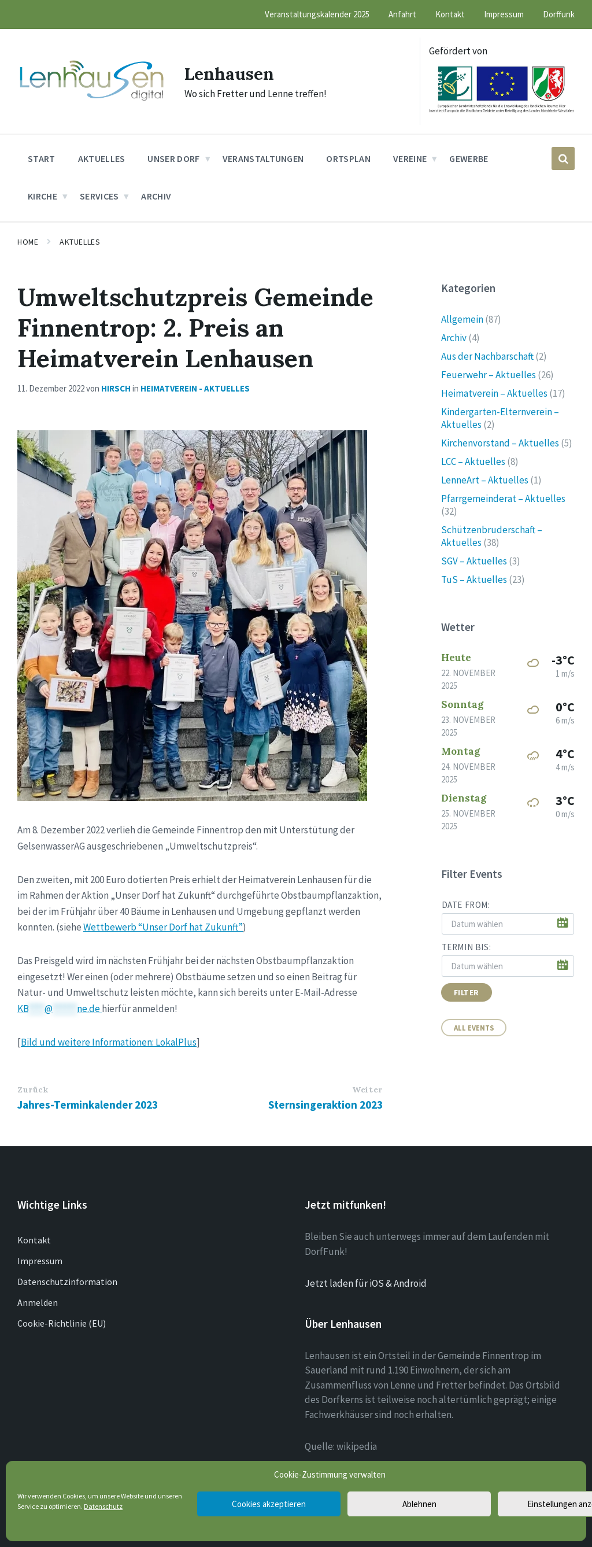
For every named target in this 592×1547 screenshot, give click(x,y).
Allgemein (462, 319)
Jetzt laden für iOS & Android (366, 1283)
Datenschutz (103, 1506)
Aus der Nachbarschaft (487, 356)
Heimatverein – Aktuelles (494, 393)
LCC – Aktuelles (473, 461)
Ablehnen (419, 1503)
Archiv (454, 337)
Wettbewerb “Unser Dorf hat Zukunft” (163, 927)
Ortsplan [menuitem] (348, 158)
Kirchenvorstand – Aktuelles (500, 443)
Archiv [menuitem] (156, 196)
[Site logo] (92, 100)
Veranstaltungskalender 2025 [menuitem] (317, 14)
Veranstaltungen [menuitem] (263, 158)
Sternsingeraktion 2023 (325, 1105)
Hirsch (116, 388)
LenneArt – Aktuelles (484, 480)
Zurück (32, 1089)
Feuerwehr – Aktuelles (488, 374)
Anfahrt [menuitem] (402, 14)
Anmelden (37, 1302)
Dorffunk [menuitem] (559, 14)
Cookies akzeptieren (269, 1503)
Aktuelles (80, 242)
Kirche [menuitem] (42, 196)
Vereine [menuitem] (410, 158)
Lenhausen (229, 73)
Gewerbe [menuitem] (468, 158)
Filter (466, 992)
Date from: (466, 904)
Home (27, 242)
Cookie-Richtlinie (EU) (61, 1323)
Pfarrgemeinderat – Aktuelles (503, 498)
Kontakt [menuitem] (450, 14)
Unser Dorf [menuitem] (173, 158)
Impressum (39, 1261)
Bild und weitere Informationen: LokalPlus (109, 1042)
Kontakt (34, 1240)
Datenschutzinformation (67, 1281)
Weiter (367, 1089)
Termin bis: (466, 947)
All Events (474, 1027)
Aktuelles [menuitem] (101, 158)
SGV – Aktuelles (474, 561)
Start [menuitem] (42, 158)
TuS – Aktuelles (474, 579)
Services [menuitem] (99, 196)
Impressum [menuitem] (504, 14)
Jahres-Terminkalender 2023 (87, 1105)
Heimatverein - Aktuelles (195, 388)
